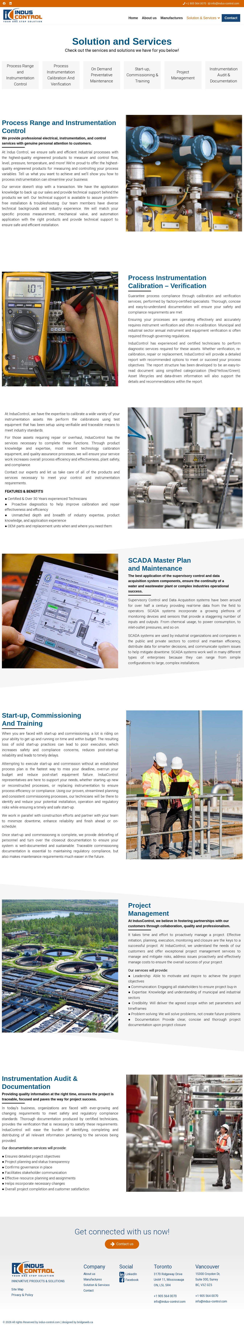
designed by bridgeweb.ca (77, 1322)
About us (149, 18)
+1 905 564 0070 (196, 3)
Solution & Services (201, 18)
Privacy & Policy (17, 1295)
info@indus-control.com (225, 3)
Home (133, 18)
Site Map (12, 1289)
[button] (20, 75)
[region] (122, 621)
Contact (231, 18)
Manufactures (172, 18)
